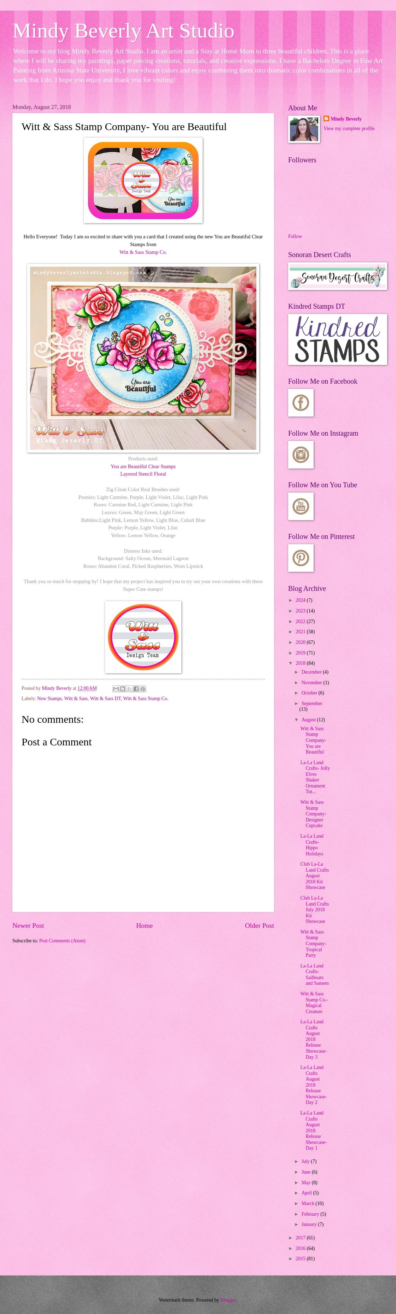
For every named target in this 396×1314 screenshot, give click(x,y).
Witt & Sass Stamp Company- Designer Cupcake (313, 814)
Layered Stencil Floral (143, 474)
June (307, 1172)
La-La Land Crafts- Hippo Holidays (312, 844)
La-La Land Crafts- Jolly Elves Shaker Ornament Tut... (315, 777)
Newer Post (28, 925)
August (309, 719)
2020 (301, 642)
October (310, 693)
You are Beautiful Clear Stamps (143, 466)
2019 (301, 653)
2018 (301, 663)
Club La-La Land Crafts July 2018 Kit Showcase (314, 909)
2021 (301, 631)
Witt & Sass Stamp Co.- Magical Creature (314, 1002)
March (308, 1203)
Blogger (228, 1300)
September (312, 703)
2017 (301, 1237)
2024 (301, 600)
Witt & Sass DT (105, 698)
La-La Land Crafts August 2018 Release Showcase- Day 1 (313, 1130)
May (307, 1182)
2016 (301, 1248)
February (311, 1214)
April (307, 1193)
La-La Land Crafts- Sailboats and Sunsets (314, 974)
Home (144, 925)
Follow (295, 236)
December (312, 672)
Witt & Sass (76, 698)
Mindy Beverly (346, 119)
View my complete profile (349, 128)
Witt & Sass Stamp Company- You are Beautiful (313, 740)
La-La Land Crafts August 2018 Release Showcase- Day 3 (313, 1039)
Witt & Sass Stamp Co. (143, 252)
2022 (301, 621)
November (313, 682)
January (310, 1224)
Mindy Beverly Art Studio (123, 30)
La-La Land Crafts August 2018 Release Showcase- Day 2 (313, 1085)
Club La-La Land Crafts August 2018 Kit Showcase (314, 875)
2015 (301, 1258)
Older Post (259, 925)
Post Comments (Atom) (62, 940)
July (306, 1161)
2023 (301, 611)
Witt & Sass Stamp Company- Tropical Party (313, 943)
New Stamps (49, 698)
